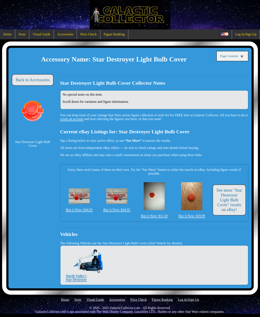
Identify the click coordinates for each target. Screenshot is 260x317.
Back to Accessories (33, 80)
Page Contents (232, 56)
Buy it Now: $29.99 (191, 200)
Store (22, 34)
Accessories (65, 34)
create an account (71, 119)
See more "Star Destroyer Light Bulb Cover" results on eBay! (229, 200)
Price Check (88, 34)
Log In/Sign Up (245, 34)
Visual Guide (41, 34)
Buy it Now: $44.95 (79, 199)
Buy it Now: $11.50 (154, 200)
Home (7, 34)
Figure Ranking (114, 34)
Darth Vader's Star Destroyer (76, 265)
